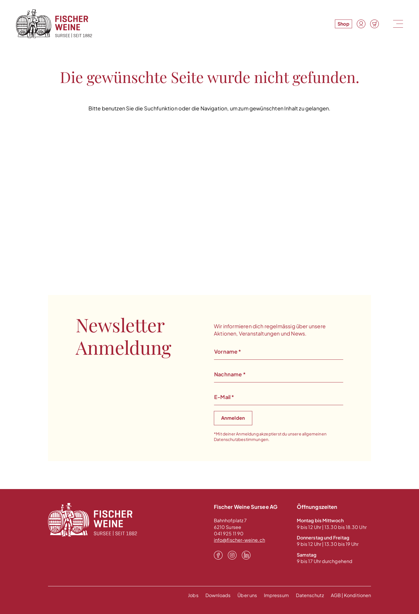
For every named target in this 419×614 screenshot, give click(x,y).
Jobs (193, 595)
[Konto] (361, 24)
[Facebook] (218, 555)
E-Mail (224, 397)
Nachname (230, 374)
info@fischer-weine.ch (239, 540)
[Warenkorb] (374, 24)
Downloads (218, 595)
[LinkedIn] (246, 555)
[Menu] (397, 23)
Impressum (276, 595)
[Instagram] (232, 555)
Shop (343, 24)
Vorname (227, 351)
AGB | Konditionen (351, 595)
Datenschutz (310, 595)
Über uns (247, 595)
